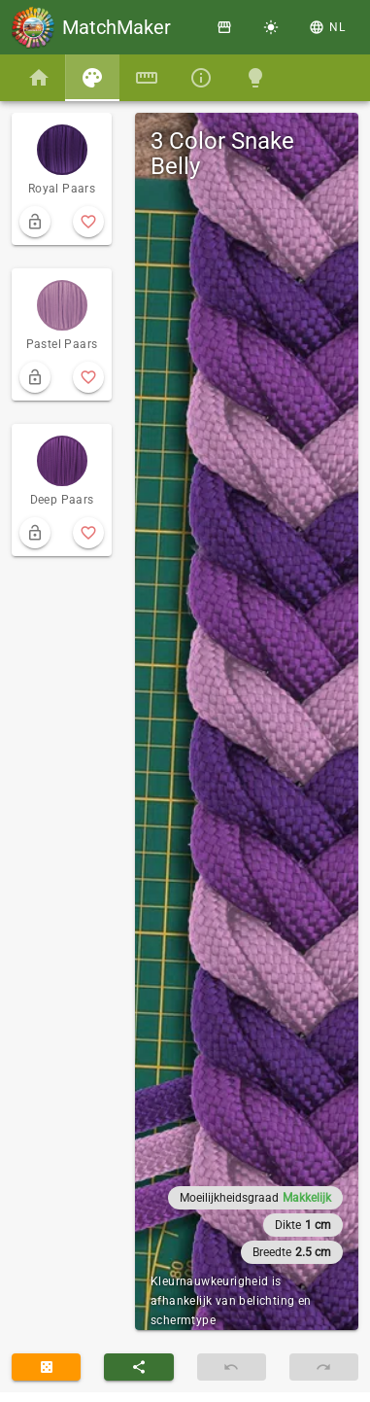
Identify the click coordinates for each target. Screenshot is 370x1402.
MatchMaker (116, 27)
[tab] (39, 77)
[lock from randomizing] (34, 221)
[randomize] (46, 1367)
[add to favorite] (88, 221)
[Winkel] (224, 27)
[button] (327, 27)
